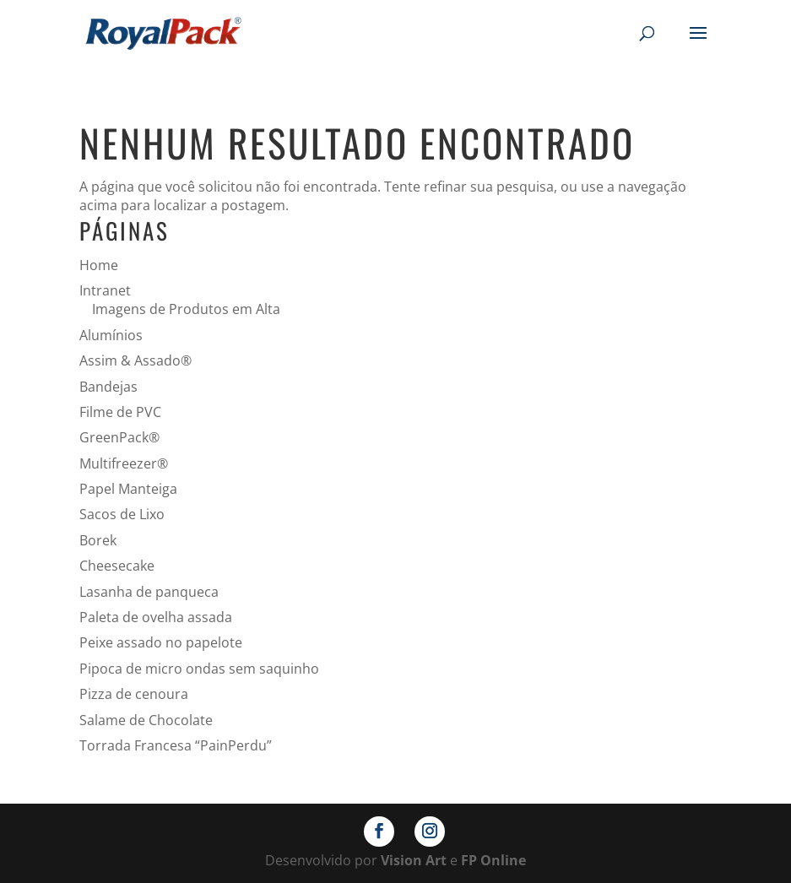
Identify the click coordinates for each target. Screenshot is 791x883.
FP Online (493, 860)
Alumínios (111, 335)
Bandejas (108, 386)
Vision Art (414, 860)
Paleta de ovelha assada (155, 617)
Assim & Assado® (135, 360)
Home (98, 265)
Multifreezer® (123, 463)
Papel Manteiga (128, 488)
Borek (97, 540)
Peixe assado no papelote (160, 642)
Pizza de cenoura (133, 694)
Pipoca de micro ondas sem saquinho (199, 668)
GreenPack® (119, 437)
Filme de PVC (120, 412)
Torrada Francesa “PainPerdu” (175, 745)
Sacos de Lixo (122, 514)
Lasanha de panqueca (149, 591)
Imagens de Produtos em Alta (186, 309)
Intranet (105, 290)
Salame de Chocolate (146, 720)
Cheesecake (116, 565)
